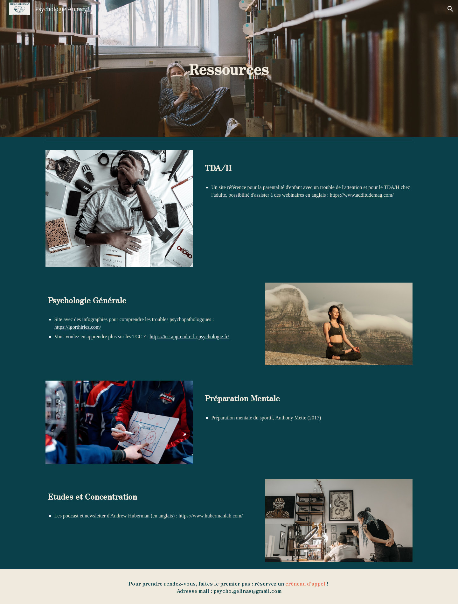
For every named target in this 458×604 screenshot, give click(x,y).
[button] (450, 9)
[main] (229, 68)
